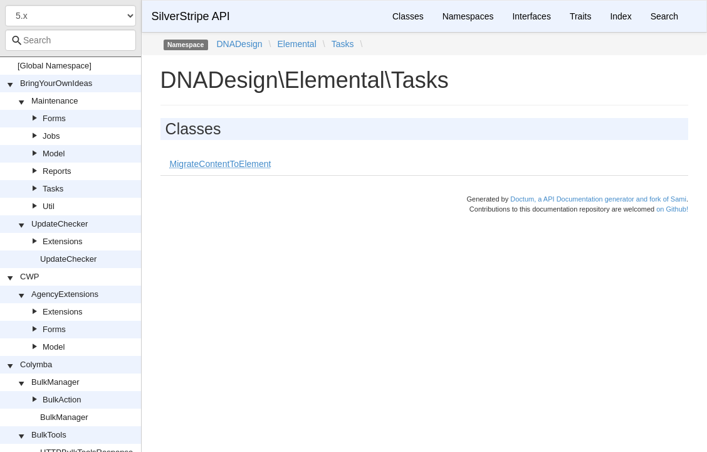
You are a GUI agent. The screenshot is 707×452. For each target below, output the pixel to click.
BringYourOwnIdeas (56, 83)
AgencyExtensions (64, 294)
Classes (408, 16)
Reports (57, 171)
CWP (29, 276)
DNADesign (239, 44)
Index (620, 16)
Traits (580, 16)
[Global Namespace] (55, 65)
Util (49, 206)
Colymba (36, 364)
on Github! (672, 209)
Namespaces (468, 16)
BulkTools (48, 434)
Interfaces (531, 16)
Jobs (51, 136)
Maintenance (54, 100)
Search (664, 16)
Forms (54, 118)
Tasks (53, 188)
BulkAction (62, 399)
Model (54, 153)
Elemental (296, 44)
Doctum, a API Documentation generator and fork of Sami (598, 199)
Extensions (63, 241)
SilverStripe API (191, 16)
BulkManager (55, 382)
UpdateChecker (59, 224)
